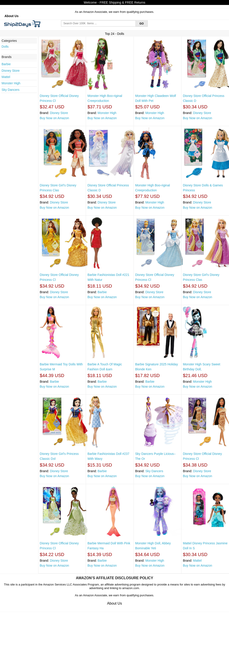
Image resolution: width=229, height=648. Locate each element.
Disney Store (11, 70)
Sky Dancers (10, 90)
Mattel (6, 77)
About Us (11, 16)
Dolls (5, 46)
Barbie (6, 64)
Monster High (11, 83)
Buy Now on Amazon (54, 118)
